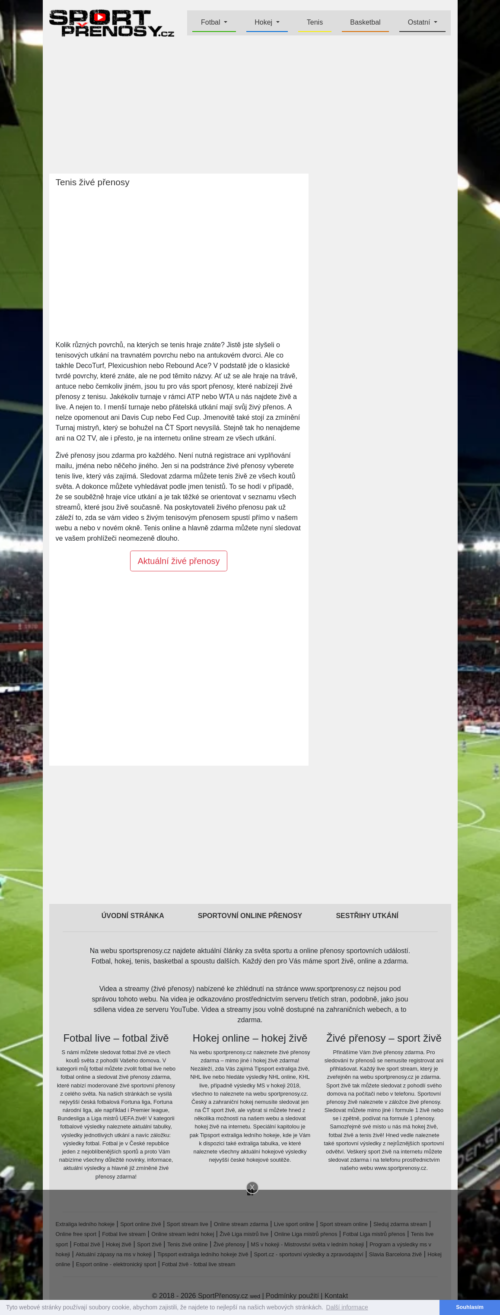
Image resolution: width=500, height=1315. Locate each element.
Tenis (315, 22)
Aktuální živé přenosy (178, 561)
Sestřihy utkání (367, 915)
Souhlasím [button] (470, 1307)
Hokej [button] (264, 22)
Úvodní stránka (133, 915)
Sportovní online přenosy (250, 915)
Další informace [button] (347, 1307)
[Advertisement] (250, 106)
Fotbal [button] (211, 22)
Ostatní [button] (420, 22)
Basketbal (365, 22)
